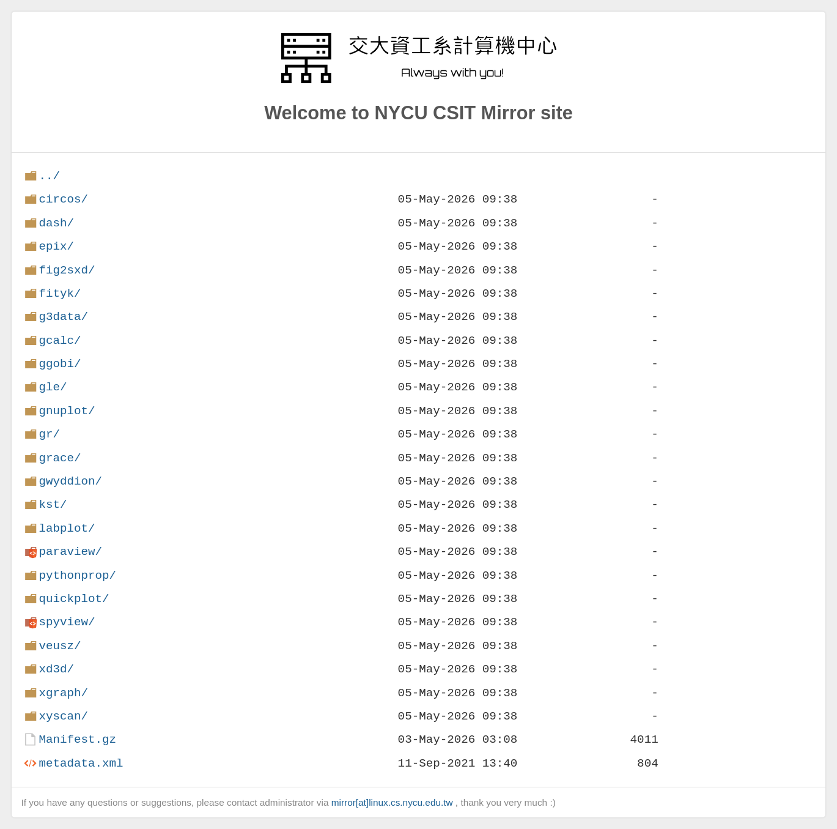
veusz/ (60, 646)
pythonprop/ (77, 575)
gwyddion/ (70, 481)
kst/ (53, 504)
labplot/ (67, 528)
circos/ (63, 199)
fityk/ (60, 293)
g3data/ (63, 316)
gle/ (53, 387)
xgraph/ (63, 693)
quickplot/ (74, 598)
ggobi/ (60, 363)
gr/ (49, 434)
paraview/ (70, 551)
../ (49, 176)
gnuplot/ (67, 411)
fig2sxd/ (67, 270)
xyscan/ (63, 716)
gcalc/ (60, 340)
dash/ (56, 223)
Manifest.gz (77, 739)
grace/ (60, 458)
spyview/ (67, 622)
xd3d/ (56, 669)
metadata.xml (81, 763)
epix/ (56, 246)
